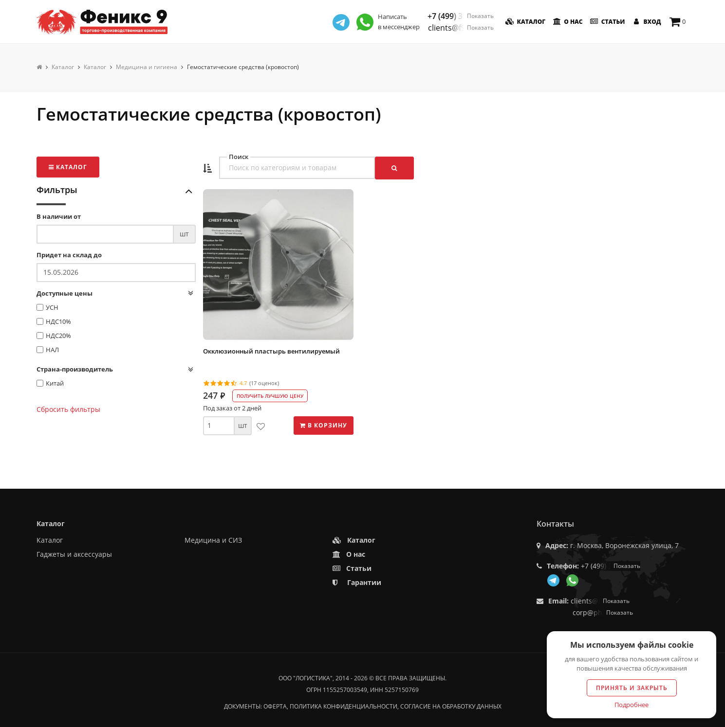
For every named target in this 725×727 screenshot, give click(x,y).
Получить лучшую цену (270, 395)
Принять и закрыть (632, 688)
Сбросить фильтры (68, 409)
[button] (207, 168)
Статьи (607, 22)
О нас (567, 22)
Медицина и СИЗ (213, 540)
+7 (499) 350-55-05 (461, 16)
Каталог (524, 22)
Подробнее (631, 704)
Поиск (238, 157)
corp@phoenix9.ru (603, 612)
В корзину (323, 425)
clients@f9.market (461, 28)
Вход (646, 22)
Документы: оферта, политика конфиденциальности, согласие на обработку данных (363, 706)
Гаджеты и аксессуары (74, 554)
